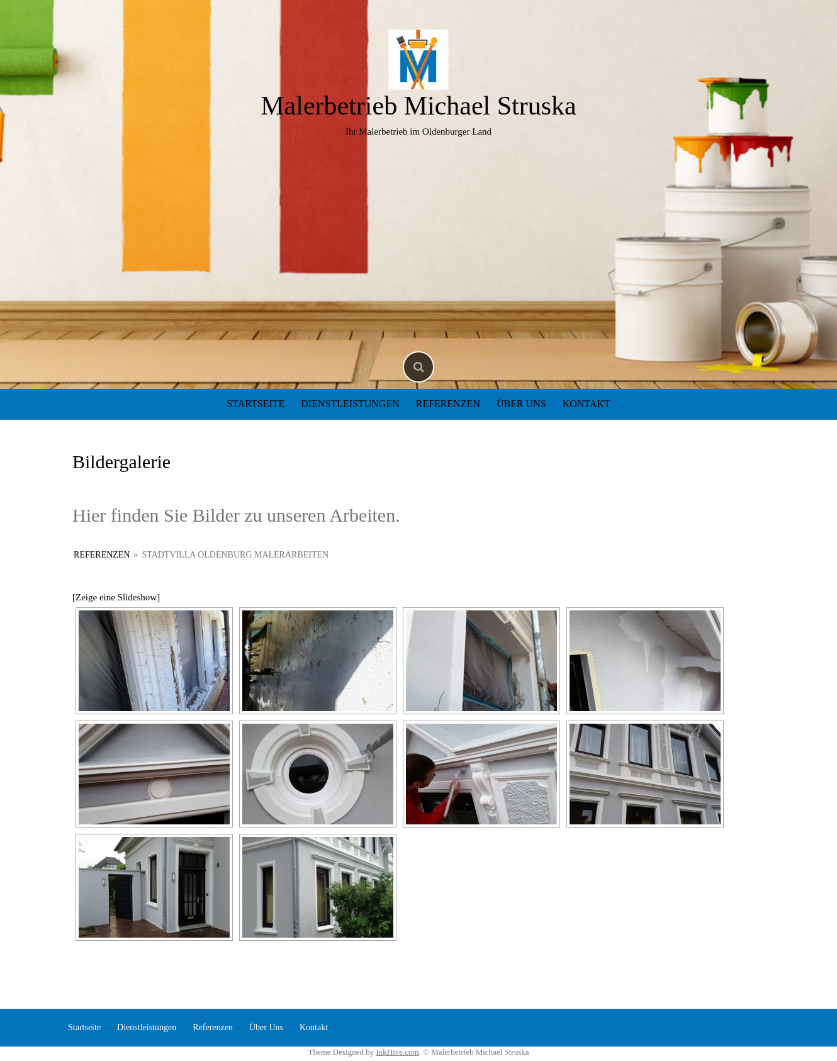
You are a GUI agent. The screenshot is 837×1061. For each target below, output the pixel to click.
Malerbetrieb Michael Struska (418, 105)
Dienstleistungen (350, 403)
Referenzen (448, 403)
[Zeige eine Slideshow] (116, 597)
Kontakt (586, 403)
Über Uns (521, 403)
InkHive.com (397, 1052)
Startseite (255, 403)
